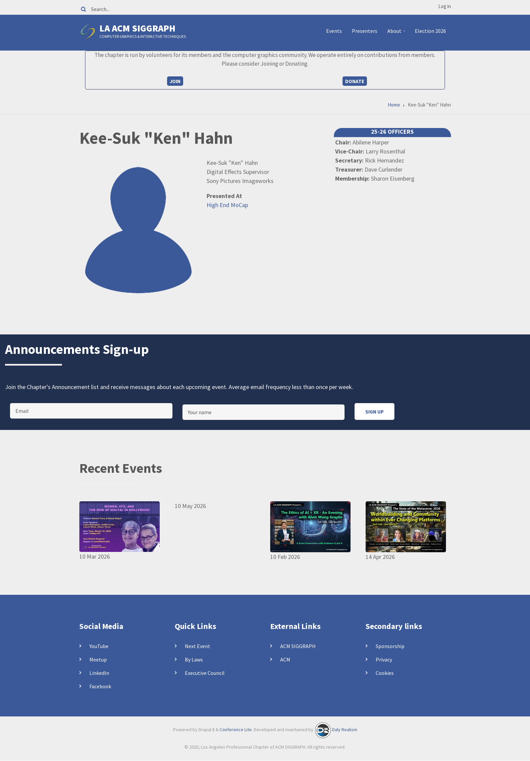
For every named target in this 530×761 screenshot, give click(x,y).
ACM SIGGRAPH (298, 646)
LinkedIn (99, 673)
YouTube (98, 646)
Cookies (385, 673)
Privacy (384, 659)
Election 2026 (430, 30)
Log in (444, 6)
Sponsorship (390, 646)
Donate (354, 81)
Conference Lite (236, 730)
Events (334, 30)
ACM (285, 659)
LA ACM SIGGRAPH (137, 28)
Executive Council (205, 673)
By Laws (194, 659)
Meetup (98, 659)
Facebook (100, 686)
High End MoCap (227, 205)
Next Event (197, 646)
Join (175, 81)
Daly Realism (344, 730)
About (397, 33)
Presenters (364, 30)
